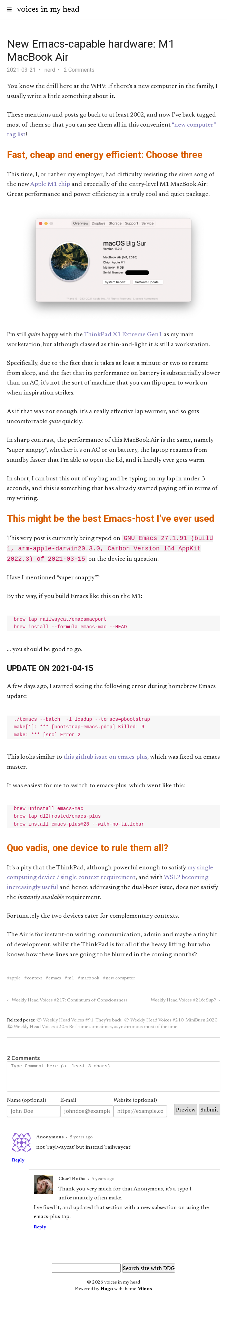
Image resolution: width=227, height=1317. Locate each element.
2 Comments (79, 70)
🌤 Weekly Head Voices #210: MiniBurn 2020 (170, 1022)
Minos (144, 1296)
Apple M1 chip (50, 184)
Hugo (106, 1296)
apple (15, 980)
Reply (18, 1168)
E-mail (68, 1107)
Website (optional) (135, 1107)
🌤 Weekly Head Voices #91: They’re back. (79, 1022)
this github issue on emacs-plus (105, 759)
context (34, 980)
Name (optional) (26, 1107)
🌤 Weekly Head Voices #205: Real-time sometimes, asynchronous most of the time (92, 1029)
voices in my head (48, 10)
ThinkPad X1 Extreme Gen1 (123, 335)
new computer (120, 980)
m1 (70, 980)
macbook (89, 980)
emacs (54, 980)
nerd (50, 70)
